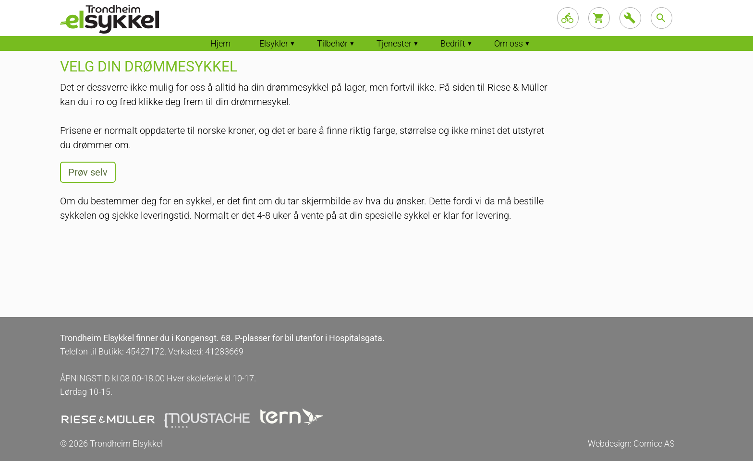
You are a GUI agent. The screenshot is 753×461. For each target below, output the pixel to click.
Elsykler (273, 43)
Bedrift (452, 43)
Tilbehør (332, 43)
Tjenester (394, 43)
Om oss (508, 43)
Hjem (220, 43)
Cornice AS (654, 443)
